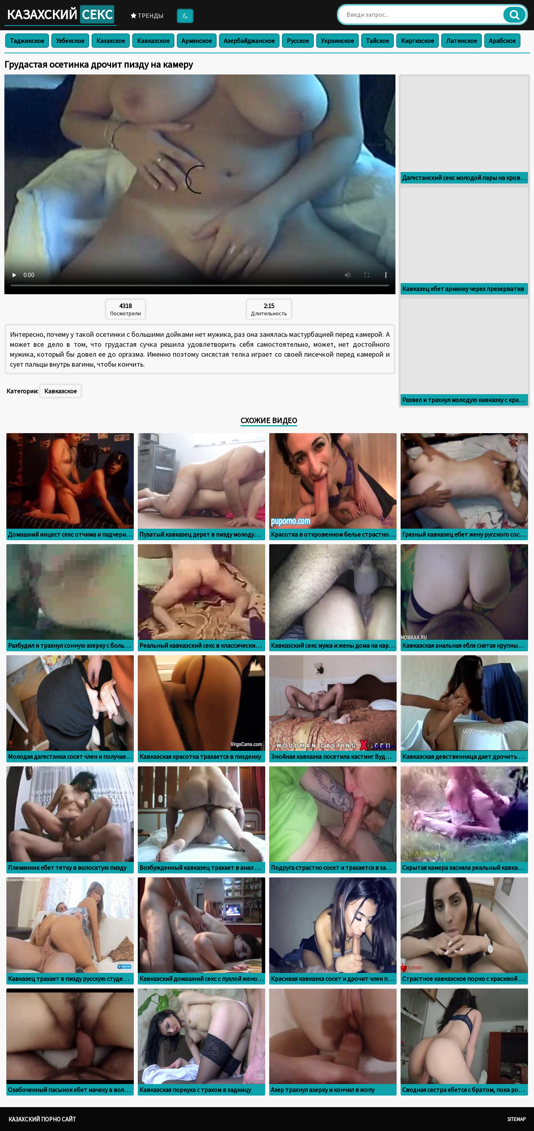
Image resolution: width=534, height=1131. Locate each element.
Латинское (461, 41)
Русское (298, 41)
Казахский (60, 14)
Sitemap (516, 1119)
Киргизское (417, 41)
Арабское (502, 41)
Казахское (110, 41)
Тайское (377, 41)
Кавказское (153, 41)
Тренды (147, 16)
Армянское (197, 41)
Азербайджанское (249, 41)
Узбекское (70, 41)
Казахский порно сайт (42, 1119)
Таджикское (27, 41)
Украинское (337, 41)
